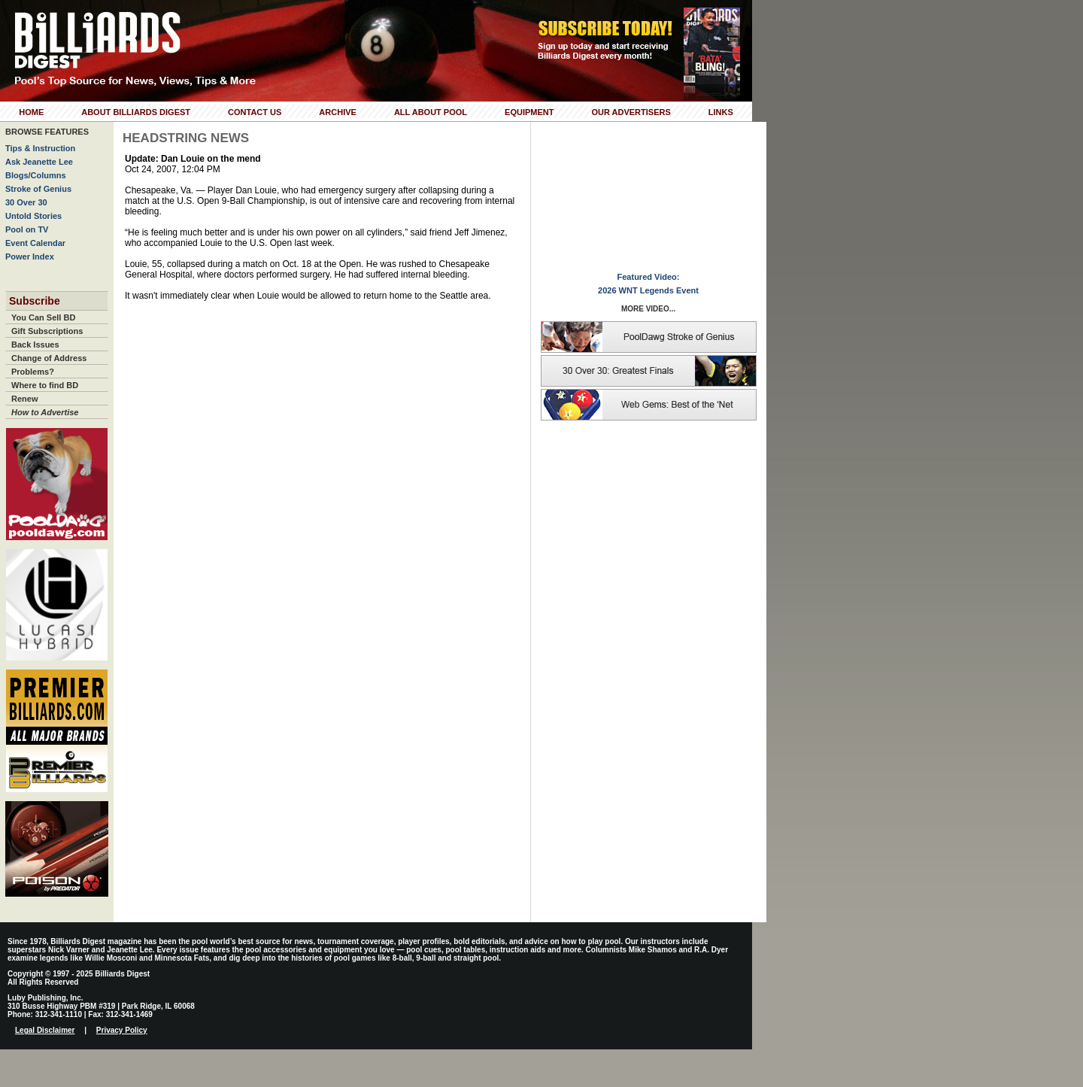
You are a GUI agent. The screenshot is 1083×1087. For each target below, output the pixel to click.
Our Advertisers (630, 112)
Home (31, 112)
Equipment (529, 112)
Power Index (29, 256)
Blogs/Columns (35, 175)
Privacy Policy (121, 1030)
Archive (337, 112)
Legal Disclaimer (44, 1030)
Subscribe (34, 301)
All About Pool (430, 112)
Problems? (32, 371)
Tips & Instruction (40, 148)
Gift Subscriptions (47, 331)
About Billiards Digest (135, 112)
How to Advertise (44, 412)
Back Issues (35, 344)
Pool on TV (26, 229)
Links (720, 112)
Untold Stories (33, 215)
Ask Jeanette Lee (39, 161)
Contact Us (254, 112)
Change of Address (48, 358)
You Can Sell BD (43, 317)
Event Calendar (35, 242)
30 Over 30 (26, 202)
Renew (24, 398)
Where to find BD (44, 385)
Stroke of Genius (38, 188)
